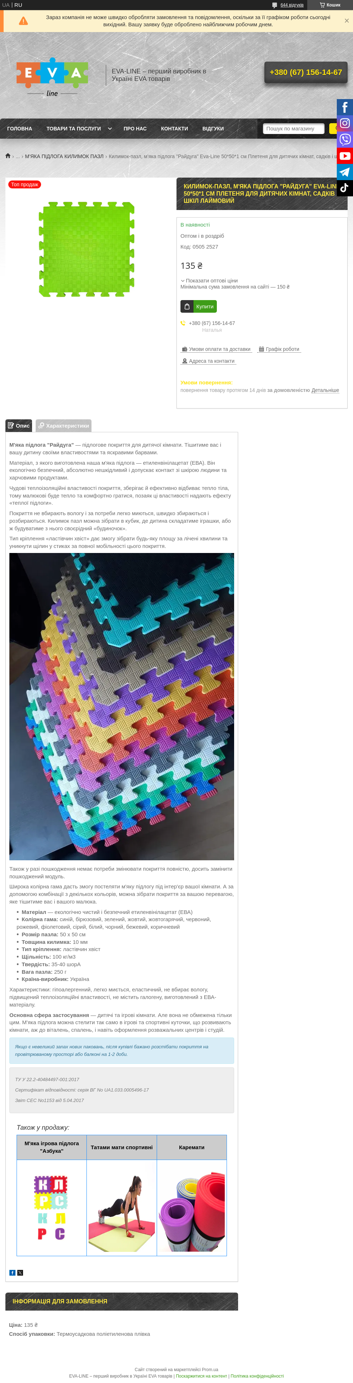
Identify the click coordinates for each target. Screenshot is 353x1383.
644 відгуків (292, 5)
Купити (205, 306)
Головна (19, 128)
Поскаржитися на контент (201, 1376)
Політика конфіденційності (257, 1376)
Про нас (135, 128)
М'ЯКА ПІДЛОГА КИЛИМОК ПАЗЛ (64, 156)
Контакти (174, 128)
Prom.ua (210, 1369)
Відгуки (213, 128)
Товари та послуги (73, 128)
